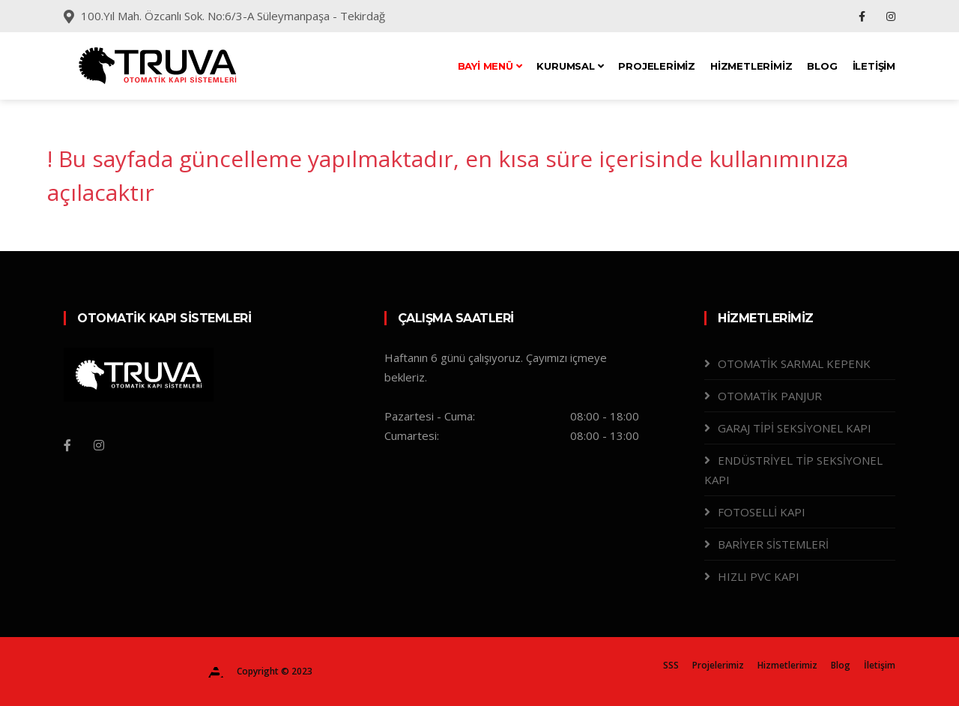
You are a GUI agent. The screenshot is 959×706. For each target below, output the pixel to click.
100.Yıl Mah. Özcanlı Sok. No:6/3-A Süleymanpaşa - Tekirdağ (233, 15)
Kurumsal (569, 66)
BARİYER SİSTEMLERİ (773, 544)
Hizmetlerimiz (751, 66)
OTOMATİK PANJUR (770, 395)
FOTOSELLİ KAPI (761, 511)
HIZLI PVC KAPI (758, 576)
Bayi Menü (490, 66)
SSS (671, 665)
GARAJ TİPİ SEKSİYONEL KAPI (794, 427)
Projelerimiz (656, 66)
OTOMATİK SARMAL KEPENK (794, 363)
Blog (822, 66)
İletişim (874, 66)
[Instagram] (99, 445)
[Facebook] (67, 445)
